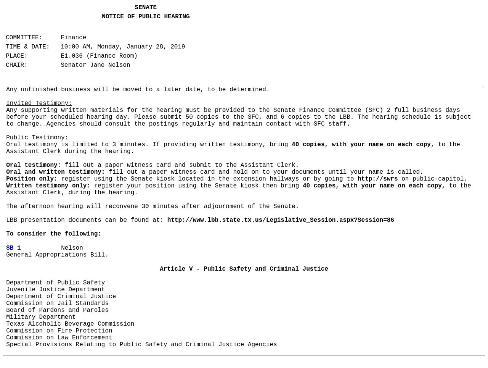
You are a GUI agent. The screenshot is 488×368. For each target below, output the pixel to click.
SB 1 (13, 248)
